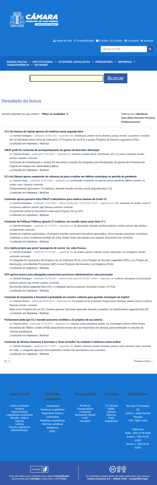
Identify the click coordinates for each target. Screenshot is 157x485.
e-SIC (85, 417)
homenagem (116, 323)
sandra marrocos (135, 301)
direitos (78, 346)
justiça (115, 135)
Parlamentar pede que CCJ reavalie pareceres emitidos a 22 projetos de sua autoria (53, 319)
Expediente (111, 420)
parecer (135, 135)
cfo (116, 203)
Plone (63, 478)
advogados (129, 278)
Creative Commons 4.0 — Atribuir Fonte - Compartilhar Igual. (117, 478)
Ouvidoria (85, 420)
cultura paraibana (88, 323)
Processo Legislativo (52, 409)
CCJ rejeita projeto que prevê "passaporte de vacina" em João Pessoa (45, 248)
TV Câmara (111, 405)
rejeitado (93, 225)
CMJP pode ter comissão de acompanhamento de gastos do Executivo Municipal (51, 150)
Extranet (41, 64)
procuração (145, 278)
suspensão (88, 180)
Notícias (44, 143)
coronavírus (15, 207)
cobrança (28, 184)
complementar (17, 230)
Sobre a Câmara (19, 405)
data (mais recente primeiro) (138, 117)
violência (87, 346)
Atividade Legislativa (74, 61)
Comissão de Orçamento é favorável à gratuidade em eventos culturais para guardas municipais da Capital (66, 297)
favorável (131, 154)
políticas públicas (107, 225)
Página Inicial (17, 61)
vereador (22, 158)
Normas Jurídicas (52, 424)
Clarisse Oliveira (21, 154)
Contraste (133, 40)
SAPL (52, 431)
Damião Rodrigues (22, 135)
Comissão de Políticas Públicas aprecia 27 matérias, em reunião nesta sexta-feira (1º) (54, 221)
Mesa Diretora (19, 411)
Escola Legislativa (19, 427)
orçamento (124, 203)
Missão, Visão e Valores (19, 419)
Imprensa (125, 61)
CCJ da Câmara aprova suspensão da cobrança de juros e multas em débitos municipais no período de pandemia (70, 176)
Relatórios (52, 427)
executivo (76, 154)
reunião (123, 135)
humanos (105, 346)
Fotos (111, 417)
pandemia (119, 180)
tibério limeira (138, 323)
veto (112, 154)
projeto (137, 203)
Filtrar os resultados (53, 113)
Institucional (43, 61)
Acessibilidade (85, 40)
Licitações (85, 411)
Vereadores (104, 61)
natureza (74, 323)
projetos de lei (94, 135)
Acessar (148, 40)
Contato (104, 40)
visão (137, 346)
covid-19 (146, 203)
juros (19, 184)
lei (96, 180)
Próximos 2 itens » (142, 361)
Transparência (18, 64)
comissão (145, 135)
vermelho (129, 346)
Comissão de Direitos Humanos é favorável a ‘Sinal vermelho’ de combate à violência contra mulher (62, 341)
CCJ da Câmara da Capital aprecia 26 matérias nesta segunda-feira (43, 131)
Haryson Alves (20, 180)
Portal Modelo (62, 476)
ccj (129, 135)
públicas (26, 207)
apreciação (82, 225)
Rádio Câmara (111, 410)
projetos (143, 225)
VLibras (117, 40)
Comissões (52, 416)
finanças (49, 207)
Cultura (19, 424)
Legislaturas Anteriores (19, 414)
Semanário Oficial (85, 414)
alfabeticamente (130, 121)
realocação (115, 252)
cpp (42, 207)
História (19, 408)
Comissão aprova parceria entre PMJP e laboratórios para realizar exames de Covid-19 (55, 199)
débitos (128, 180)
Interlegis (35, 478)
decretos (106, 135)
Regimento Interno (52, 413)
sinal (121, 346)
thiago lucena (109, 301)
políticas (58, 207)
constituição (80, 135)
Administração (19, 430)
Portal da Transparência (85, 407)
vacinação (25, 256)
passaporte (131, 252)
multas (13, 184)
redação (98, 252)
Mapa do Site (64, 40)
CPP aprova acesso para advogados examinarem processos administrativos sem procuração (58, 274)
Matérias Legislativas (52, 420)
